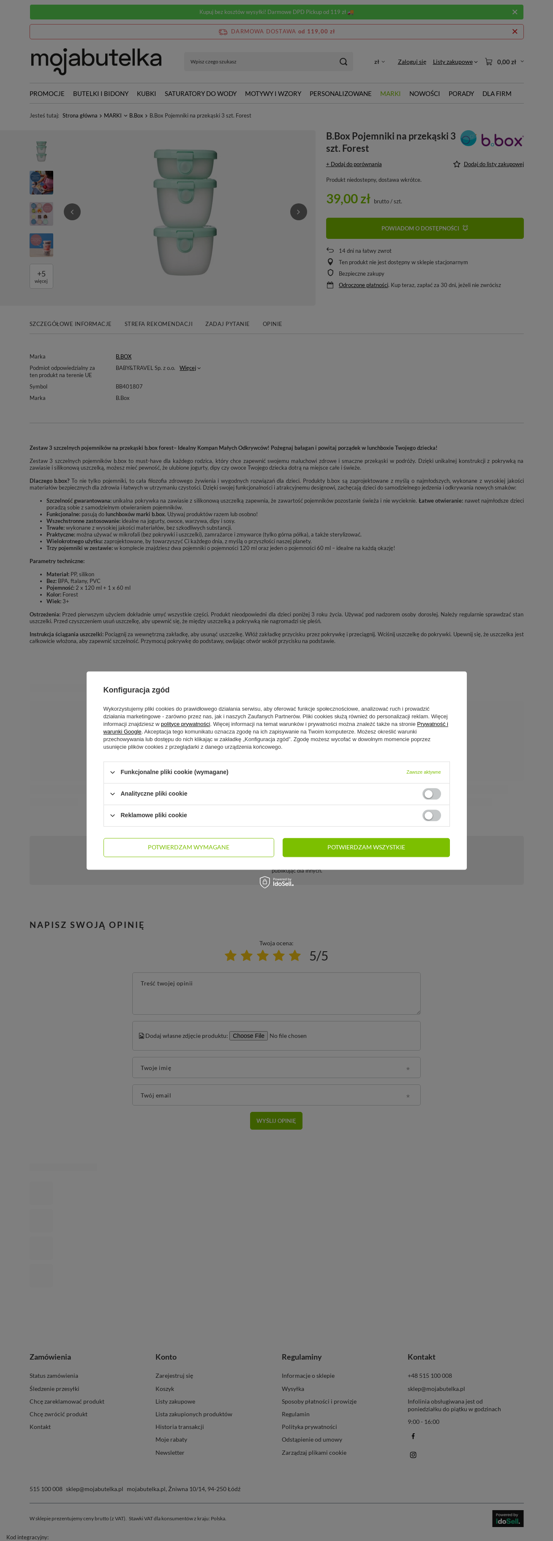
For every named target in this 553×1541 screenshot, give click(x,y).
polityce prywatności (185, 724)
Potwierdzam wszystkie (366, 847)
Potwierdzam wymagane (188, 847)
